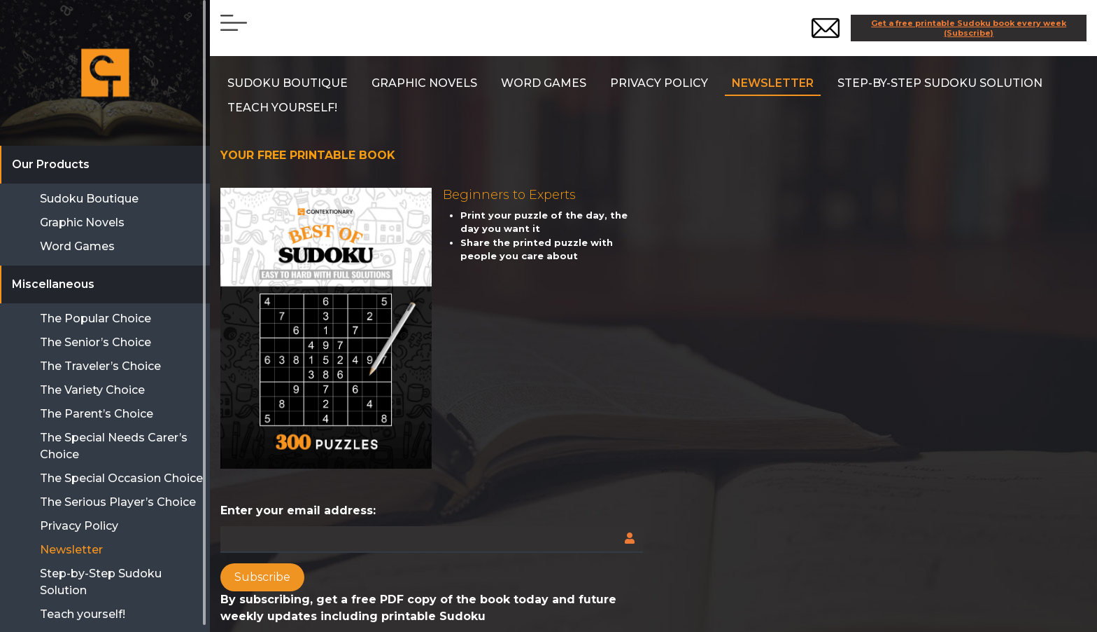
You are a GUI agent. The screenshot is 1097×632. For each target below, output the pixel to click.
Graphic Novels (424, 83)
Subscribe (262, 577)
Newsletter (773, 83)
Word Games (543, 83)
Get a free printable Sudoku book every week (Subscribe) (968, 28)
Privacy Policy (659, 83)
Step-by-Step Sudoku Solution (939, 83)
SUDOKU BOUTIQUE (287, 83)
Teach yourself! (282, 107)
